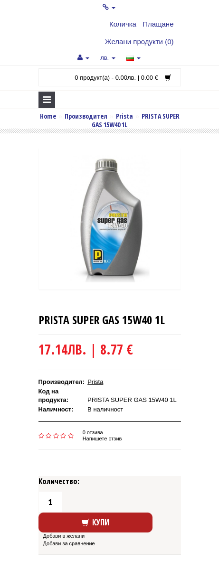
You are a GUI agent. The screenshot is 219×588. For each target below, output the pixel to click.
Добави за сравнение (69, 543)
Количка (122, 24)
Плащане (158, 24)
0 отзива (93, 432)
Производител (86, 116)
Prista (124, 116)
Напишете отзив (102, 438)
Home (48, 116)
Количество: (58, 481)
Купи (95, 522)
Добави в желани (64, 536)
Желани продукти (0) (139, 41)
